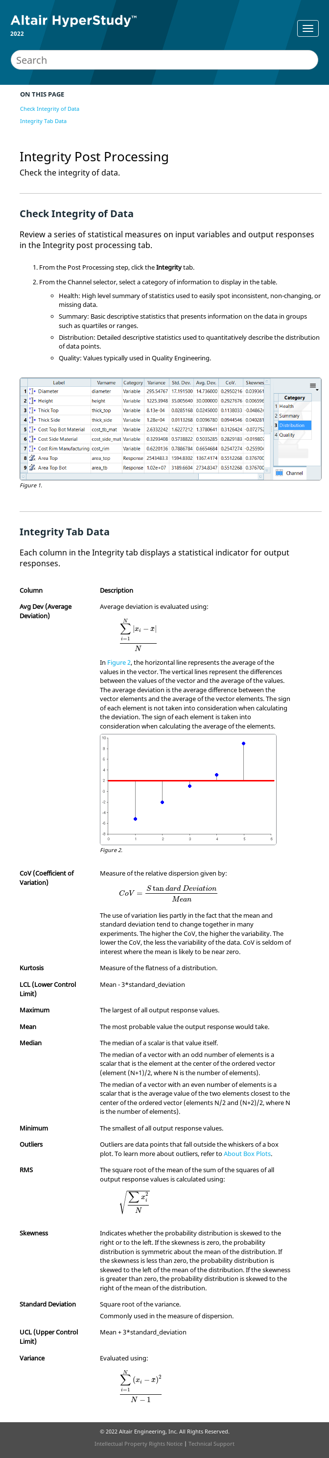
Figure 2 (119, 662)
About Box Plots (247, 1153)
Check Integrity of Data (49, 108)
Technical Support (211, 1443)
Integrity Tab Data (43, 121)
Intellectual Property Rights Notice (138, 1443)
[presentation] (138, 635)
